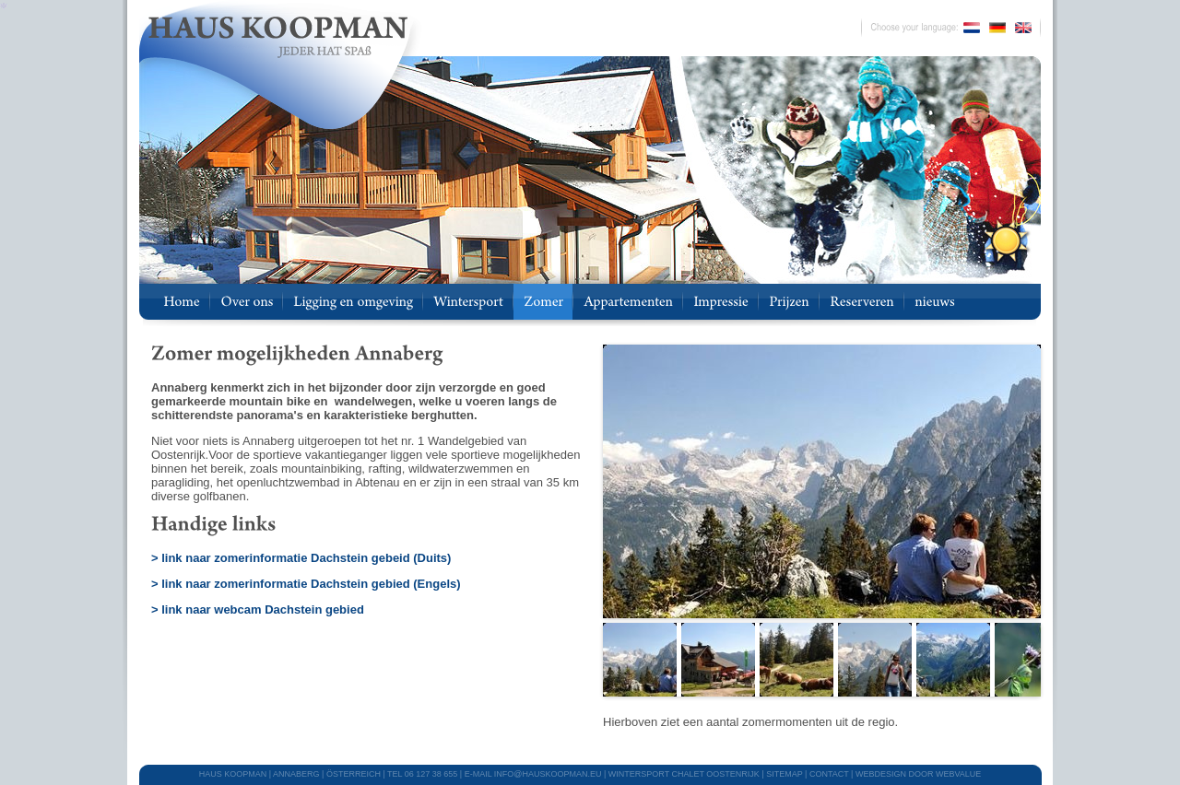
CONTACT (829, 774)
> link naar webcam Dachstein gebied (257, 609)
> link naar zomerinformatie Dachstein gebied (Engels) (306, 584)
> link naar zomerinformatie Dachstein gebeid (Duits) (301, 558)
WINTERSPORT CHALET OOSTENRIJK (684, 774)
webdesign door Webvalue (918, 774)
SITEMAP (784, 774)
